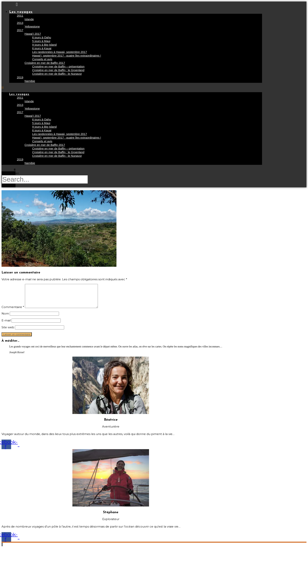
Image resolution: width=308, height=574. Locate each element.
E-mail (6, 325)
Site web (8, 332)
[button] (132, 87)
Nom (5, 318)
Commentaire (13, 311)
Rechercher (10, 173)
